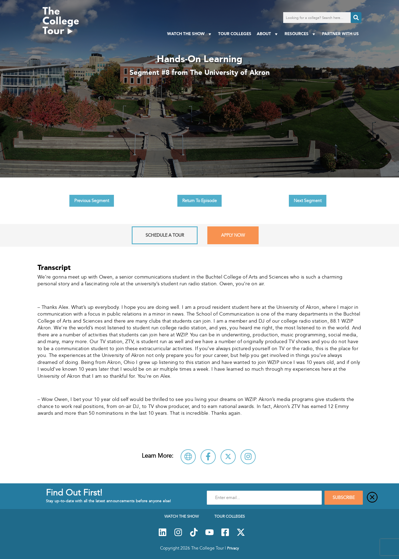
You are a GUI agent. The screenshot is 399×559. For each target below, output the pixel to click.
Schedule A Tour (165, 235)
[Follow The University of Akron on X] (228, 456)
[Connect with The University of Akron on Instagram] (248, 456)
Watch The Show (190, 34)
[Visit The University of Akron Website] (188, 456)
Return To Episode (199, 200)
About (268, 34)
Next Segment (308, 200)
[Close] (372, 498)
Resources (301, 34)
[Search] (356, 17)
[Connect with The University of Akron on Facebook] (208, 456)
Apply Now (233, 235)
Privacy (233, 548)
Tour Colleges (234, 33)
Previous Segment (91, 200)
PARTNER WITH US (340, 33)
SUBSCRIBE (344, 497)
